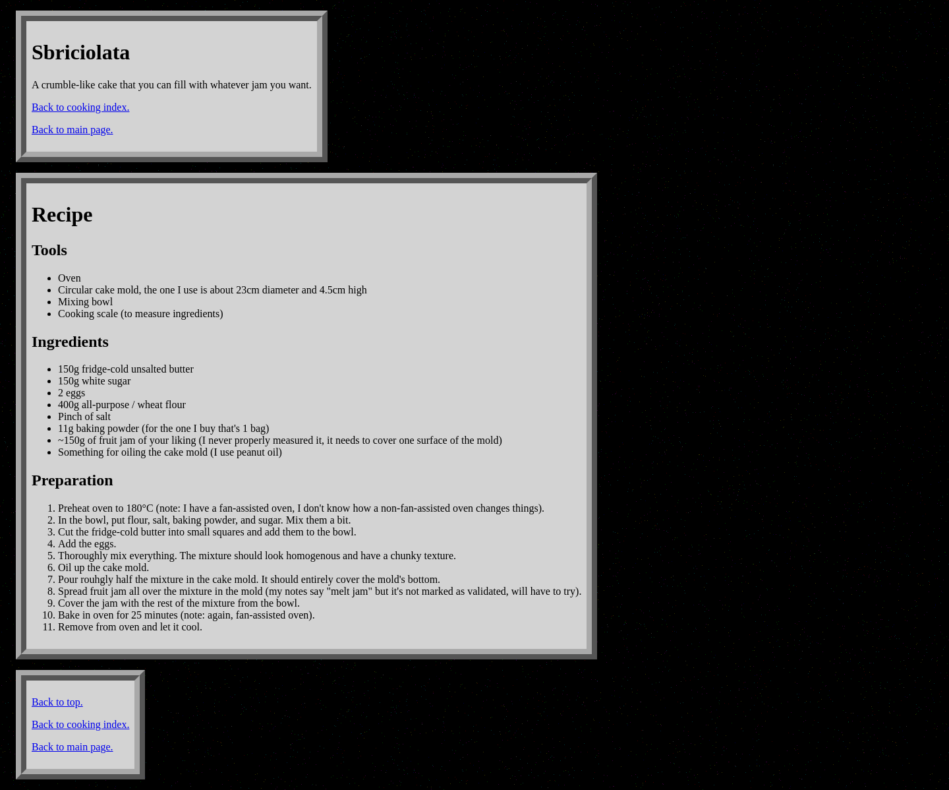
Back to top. (57, 702)
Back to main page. (72, 129)
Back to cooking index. (80, 107)
